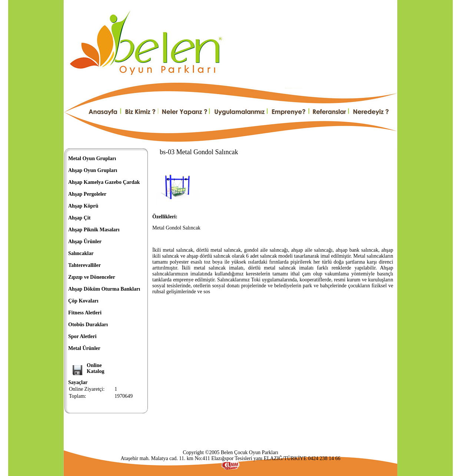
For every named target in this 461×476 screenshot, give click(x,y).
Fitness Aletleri (85, 312)
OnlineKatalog (95, 368)
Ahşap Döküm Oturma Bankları (104, 289)
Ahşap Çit (79, 218)
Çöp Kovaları (83, 301)
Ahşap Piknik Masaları (93, 229)
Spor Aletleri (82, 336)
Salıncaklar (80, 253)
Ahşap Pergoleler (87, 194)
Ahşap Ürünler (85, 241)
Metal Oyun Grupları (92, 158)
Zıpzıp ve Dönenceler (91, 277)
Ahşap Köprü (83, 206)
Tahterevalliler (84, 265)
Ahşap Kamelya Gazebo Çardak (104, 182)
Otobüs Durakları (88, 324)
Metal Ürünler (84, 348)
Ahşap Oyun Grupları (92, 170)
